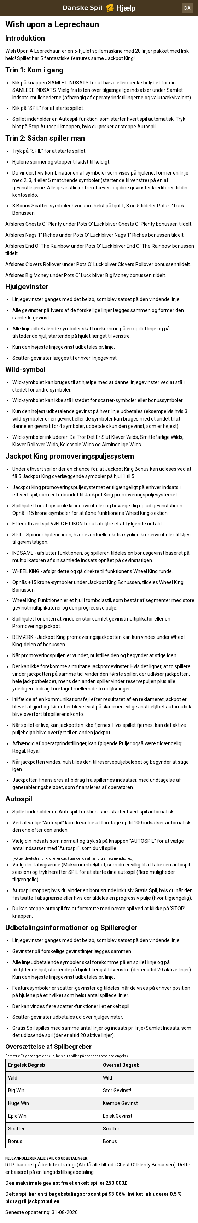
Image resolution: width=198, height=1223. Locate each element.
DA (187, 8)
